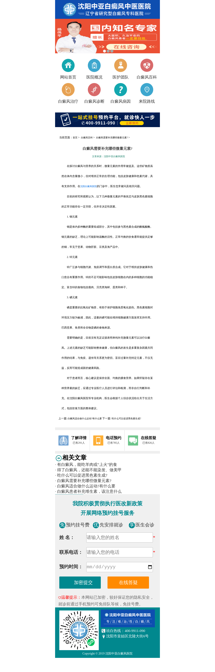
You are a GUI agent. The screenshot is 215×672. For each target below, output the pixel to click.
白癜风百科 (87, 137)
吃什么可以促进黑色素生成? (126, 418)
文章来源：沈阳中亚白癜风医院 (108, 156)
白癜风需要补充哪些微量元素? (112, 137)
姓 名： (67, 537)
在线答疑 (128, 583)
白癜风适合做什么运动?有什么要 (84, 418)
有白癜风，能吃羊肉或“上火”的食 (86, 464)
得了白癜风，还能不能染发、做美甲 (88, 470)
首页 (75, 137)
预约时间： (71, 567)
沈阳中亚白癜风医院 (119, 654)
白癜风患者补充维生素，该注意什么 (88, 491)
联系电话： (71, 552)
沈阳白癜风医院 (88, 186)
